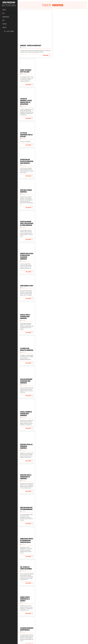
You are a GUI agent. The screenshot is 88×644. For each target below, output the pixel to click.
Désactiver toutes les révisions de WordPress (26, 432)
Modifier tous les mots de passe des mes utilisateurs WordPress (26, 242)
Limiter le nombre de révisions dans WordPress (26, 399)
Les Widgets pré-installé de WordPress (26, 335)
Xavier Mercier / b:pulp (26, 271)
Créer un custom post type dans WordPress (26, 494)
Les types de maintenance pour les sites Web (26, 120)
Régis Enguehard (8, 2)
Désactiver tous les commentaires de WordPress (25, 462)
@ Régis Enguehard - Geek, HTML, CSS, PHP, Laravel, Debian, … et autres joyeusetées (33, 642)
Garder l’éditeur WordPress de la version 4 (25, 584)
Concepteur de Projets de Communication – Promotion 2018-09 (26, 526)
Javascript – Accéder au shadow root (30, 31)
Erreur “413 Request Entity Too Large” (25, 56)
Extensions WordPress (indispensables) (26, 614)
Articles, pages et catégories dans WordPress (25, 302)
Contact (4, 27)
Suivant (55, 635)
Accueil (4, 10)
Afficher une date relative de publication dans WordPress (26, 147)
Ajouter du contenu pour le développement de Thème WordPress (26, 209)
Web (3, 13)
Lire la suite (45, 41)
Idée (3, 20)
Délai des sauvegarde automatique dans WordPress (26, 366)
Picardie (4, 24)
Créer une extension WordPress (26, 176)
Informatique (5, 17)
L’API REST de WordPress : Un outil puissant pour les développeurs (26, 87)
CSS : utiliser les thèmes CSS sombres (26, 553)
